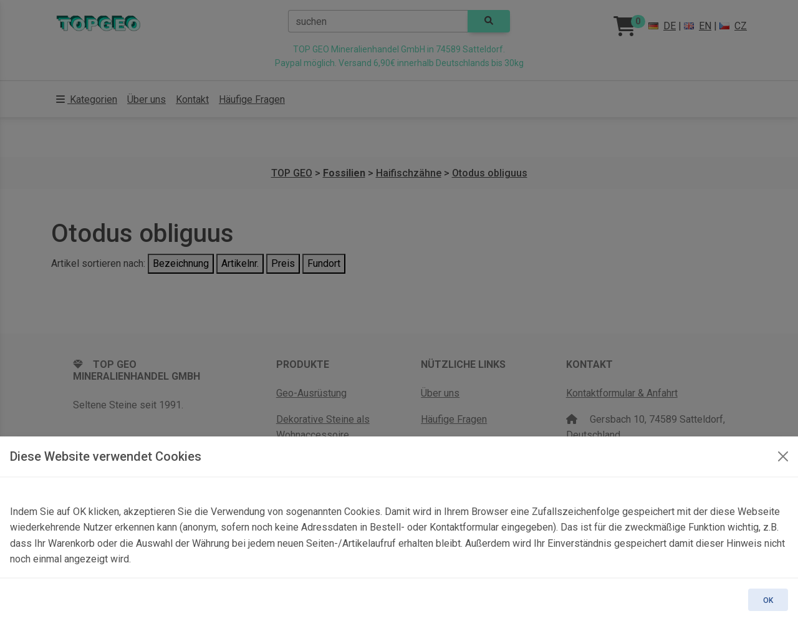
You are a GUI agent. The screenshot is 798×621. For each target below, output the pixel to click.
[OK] (783, 456)
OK (768, 600)
